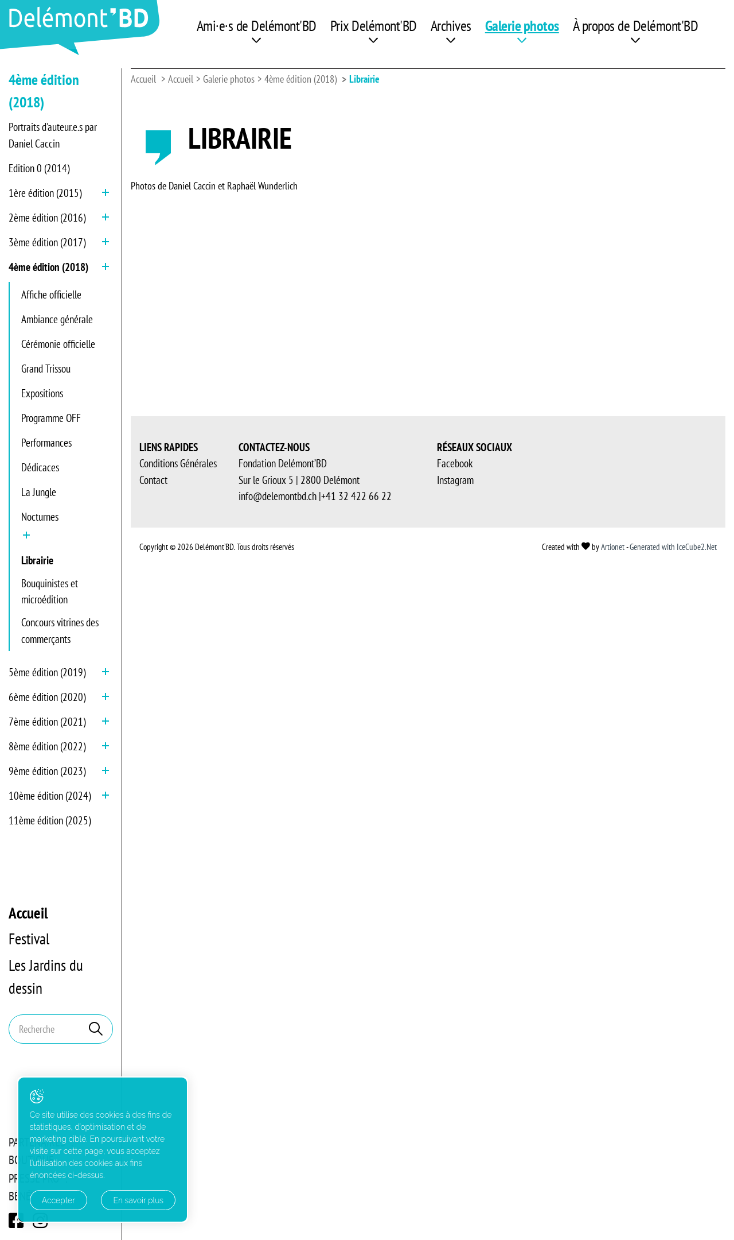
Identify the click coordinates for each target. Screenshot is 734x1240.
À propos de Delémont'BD (635, 25)
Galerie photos (522, 25)
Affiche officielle (51, 294)
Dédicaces (40, 467)
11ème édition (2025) (50, 820)
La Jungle (38, 492)
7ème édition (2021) (47, 721)
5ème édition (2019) (47, 672)
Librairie (37, 560)
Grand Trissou (46, 368)
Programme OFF (51, 418)
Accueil (28, 913)
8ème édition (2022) (47, 746)
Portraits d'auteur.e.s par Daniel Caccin (53, 135)
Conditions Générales (178, 961)
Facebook (455, 961)
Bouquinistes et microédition (49, 591)
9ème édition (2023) (47, 771)
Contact (153, 977)
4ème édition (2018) (48, 267)
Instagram (455, 977)
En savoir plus (128, 1200)
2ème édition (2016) (47, 217)
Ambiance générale (57, 319)
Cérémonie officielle (58, 344)
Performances (46, 443)
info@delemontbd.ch (278, 994)
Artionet (612, 1043)
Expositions (42, 393)
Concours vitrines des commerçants (60, 630)
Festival (29, 938)
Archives (451, 25)
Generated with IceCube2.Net (673, 1043)
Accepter (58, 1200)
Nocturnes (39, 517)
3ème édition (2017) (47, 242)
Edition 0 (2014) (39, 168)
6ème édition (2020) (47, 697)
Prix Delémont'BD (373, 25)
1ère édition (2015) (45, 193)
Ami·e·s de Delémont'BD (257, 25)
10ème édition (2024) (50, 796)
